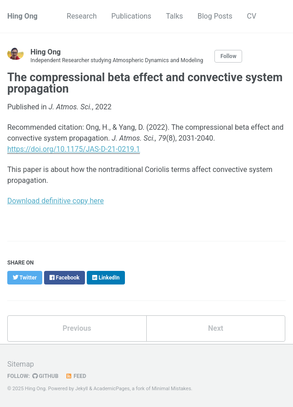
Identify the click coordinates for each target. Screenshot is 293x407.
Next (215, 328)
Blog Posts (215, 16)
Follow (228, 56)
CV (252, 16)
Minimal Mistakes (171, 389)
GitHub (45, 376)
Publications (131, 16)
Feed (75, 376)
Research (82, 16)
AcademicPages (112, 389)
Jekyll (81, 389)
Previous (77, 328)
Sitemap (20, 364)
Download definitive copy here (55, 200)
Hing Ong (22, 16)
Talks (174, 16)
